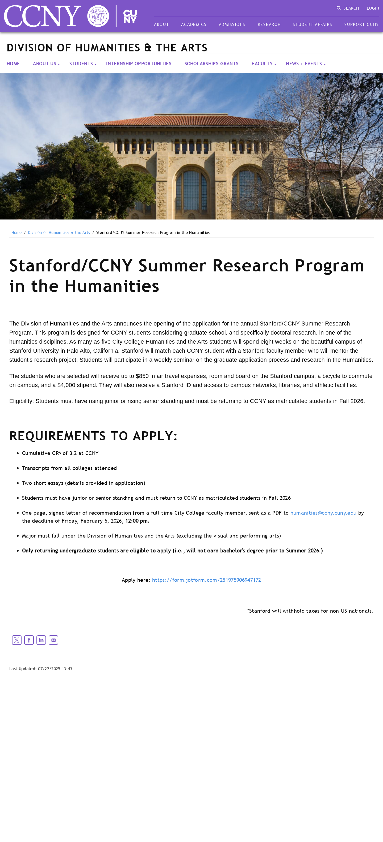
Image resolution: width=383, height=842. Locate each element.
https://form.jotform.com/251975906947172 (206, 579)
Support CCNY (361, 24)
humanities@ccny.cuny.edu (323, 512)
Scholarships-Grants (211, 63)
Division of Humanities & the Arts (59, 232)
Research (269, 24)
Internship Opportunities (138, 63)
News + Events (304, 63)
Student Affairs (312, 24)
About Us (44, 63)
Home (13, 63)
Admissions (232, 24)
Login (373, 8)
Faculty (262, 63)
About (161, 24)
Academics (194, 24)
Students (81, 63)
